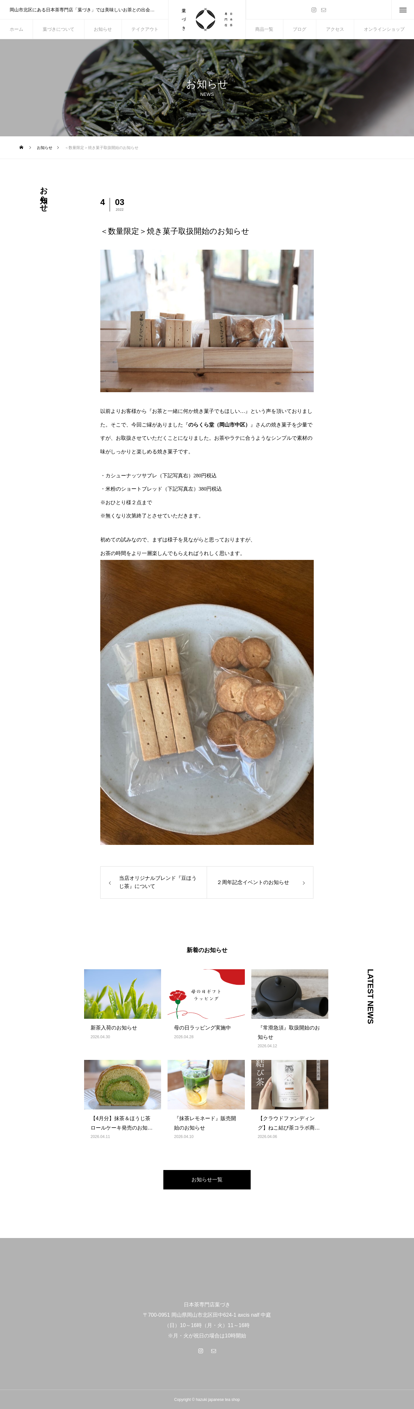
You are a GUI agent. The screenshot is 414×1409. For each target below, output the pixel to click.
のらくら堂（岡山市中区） (219, 424)
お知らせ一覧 (207, 1179)
